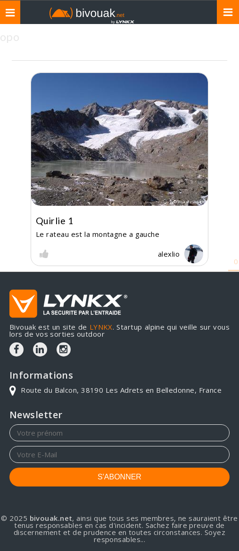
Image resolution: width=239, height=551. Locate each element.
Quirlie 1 (54, 220)
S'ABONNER (119, 477)
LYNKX (101, 327)
